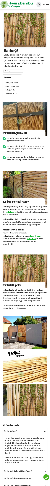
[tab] (25, 431)
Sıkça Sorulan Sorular (11, 93)
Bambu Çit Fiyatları (10, 90)
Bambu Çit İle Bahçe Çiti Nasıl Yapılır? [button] (18, 471)
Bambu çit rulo (31, 239)
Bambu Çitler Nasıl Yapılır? (12, 86)
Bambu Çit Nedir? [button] (10, 431)
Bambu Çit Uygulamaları (11, 83)
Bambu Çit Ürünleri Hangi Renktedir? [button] (17, 478)
